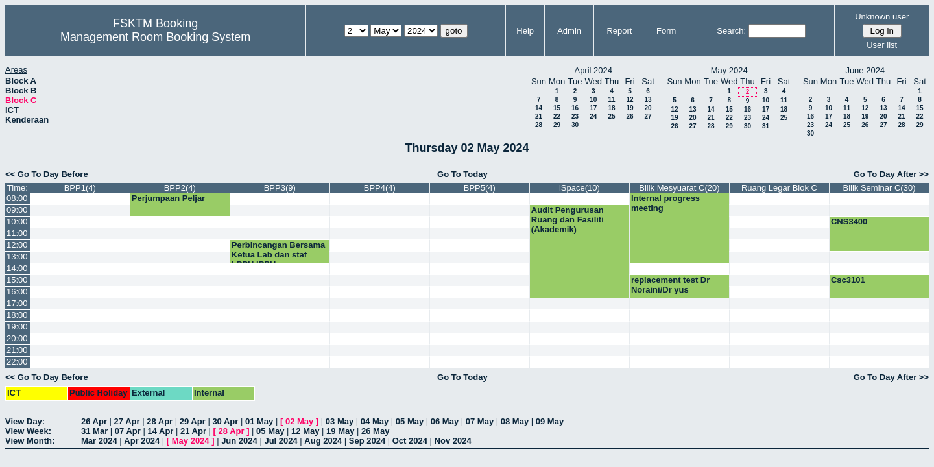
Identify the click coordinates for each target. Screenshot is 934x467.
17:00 (17, 303)
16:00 (17, 291)
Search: (731, 31)
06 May (445, 421)
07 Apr (128, 431)
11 (611, 99)
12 (629, 99)
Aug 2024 (323, 441)
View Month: (29, 441)
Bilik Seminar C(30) (879, 188)
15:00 (17, 280)
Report (619, 31)
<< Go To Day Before (46, 174)
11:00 (17, 233)
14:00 (17, 268)
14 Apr (160, 431)
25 (611, 116)
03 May (339, 421)
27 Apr (127, 421)
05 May (410, 421)
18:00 (17, 315)
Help (525, 31)
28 (538, 124)
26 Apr (94, 421)
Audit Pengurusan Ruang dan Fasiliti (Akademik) (567, 219)
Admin (569, 31)
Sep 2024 (367, 441)
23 (575, 116)
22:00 (17, 361)
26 (629, 116)
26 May (375, 431)
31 (765, 126)
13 (647, 99)
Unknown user (882, 16)
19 (629, 108)
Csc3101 (848, 280)
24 (593, 116)
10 (593, 99)
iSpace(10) (579, 188)
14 (538, 108)
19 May (340, 431)
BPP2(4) (180, 188)
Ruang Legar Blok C (779, 188)
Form (666, 31)
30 (575, 124)
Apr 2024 (142, 441)
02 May (299, 421)
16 (575, 108)
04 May (375, 421)
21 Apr (193, 431)
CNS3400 (849, 221)
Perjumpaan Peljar (168, 198)
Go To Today (462, 174)
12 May (305, 431)
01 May (259, 421)
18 (611, 108)
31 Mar (94, 431)
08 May (515, 421)
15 (556, 108)
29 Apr (193, 421)
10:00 (17, 221)
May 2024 (191, 441)
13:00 (17, 256)
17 (593, 108)
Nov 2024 (453, 441)
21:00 (17, 350)
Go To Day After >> (891, 174)
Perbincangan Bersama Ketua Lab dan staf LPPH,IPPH (279, 254)
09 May (550, 421)
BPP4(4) (380, 188)
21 (538, 116)
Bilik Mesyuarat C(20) (679, 188)
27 (647, 116)
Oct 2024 (409, 441)
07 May (480, 421)
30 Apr (225, 421)
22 (556, 116)
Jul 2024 (280, 441)
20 (647, 108)
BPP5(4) (480, 188)
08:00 (17, 198)
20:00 (17, 338)
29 (556, 124)
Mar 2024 (99, 441)
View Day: (25, 421)
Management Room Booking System (155, 36)
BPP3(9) (280, 188)
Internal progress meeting (665, 203)
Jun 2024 (239, 441)
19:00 (17, 326)
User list (882, 45)
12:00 (17, 245)
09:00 (17, 210)
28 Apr (160, 421)
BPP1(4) (80, 188)
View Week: (28, 431)
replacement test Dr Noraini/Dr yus (670, 284)
